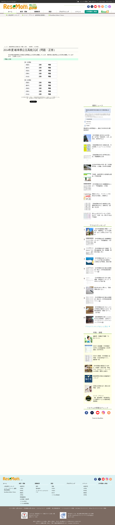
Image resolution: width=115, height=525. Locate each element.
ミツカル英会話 (56, 495)
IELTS (53, 492)
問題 (49, 64)
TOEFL (53, 490)
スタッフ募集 (103, 508)
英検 (53, 486)
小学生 (21, 488)
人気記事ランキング (13, 15)
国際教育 (37, 11)
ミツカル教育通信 (24, 503)
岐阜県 (30, 46)
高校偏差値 (22, 497)
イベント (78, 11)
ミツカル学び (23, 501)
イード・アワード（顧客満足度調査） (35, 15)
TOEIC (53, 488)
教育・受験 (23, 11)
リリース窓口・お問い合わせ (15, 508)
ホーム (10, 11)
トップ (5, 46)
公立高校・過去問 (24, 499)
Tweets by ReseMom (97, 418)
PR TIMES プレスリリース (82, 508)
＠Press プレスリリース (94, 508)
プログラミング (64, 11)
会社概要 (48, 508)
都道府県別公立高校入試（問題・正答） (18, 46)
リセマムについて (41, 508)
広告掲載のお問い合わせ (29, 508)
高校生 (21, 492)
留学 (37, 486)
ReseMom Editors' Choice (57, 15)
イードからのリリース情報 (68, 508)
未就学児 (22, 486)
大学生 (21, 495)
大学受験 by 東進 (91, 11)
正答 (40, 64)
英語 (50, 11)
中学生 (21, 490)
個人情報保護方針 (56, 508)
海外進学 (38, 488)
